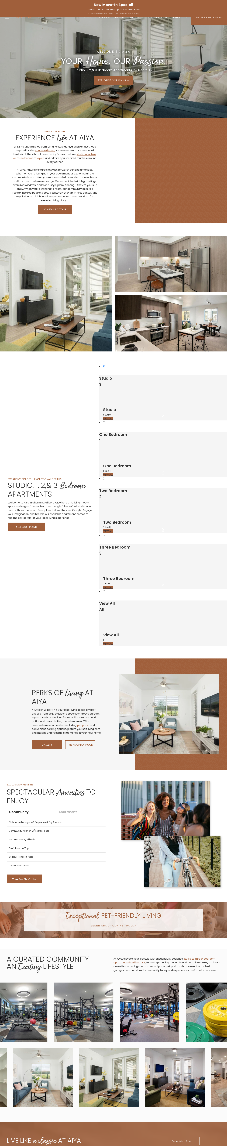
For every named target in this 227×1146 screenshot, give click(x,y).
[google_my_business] (70, 4)
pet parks (83, 725)
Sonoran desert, (45, 150)
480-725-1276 (12, 4)
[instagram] (65, 4)
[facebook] (60, 4)
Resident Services (196, 4)
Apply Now (218, 4)
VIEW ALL (108, 418)
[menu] (7, 17)
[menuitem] (87, 17)
